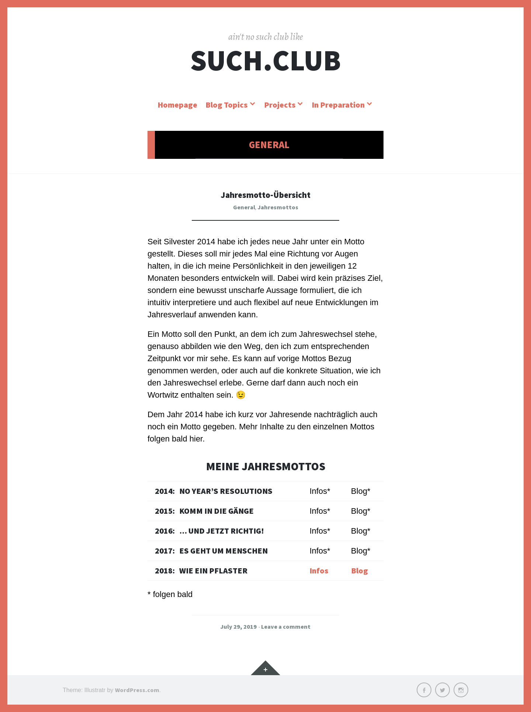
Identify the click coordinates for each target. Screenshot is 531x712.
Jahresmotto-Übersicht (265, 194)
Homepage (177, 105)
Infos (318, 570)
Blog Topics (226, 105)
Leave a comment (285, 626)
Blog (359, 570)
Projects (279, 105)
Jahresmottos (278, 207)
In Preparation (338, 105)
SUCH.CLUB (265, 60)
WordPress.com (137, 690)
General (244, 207)
